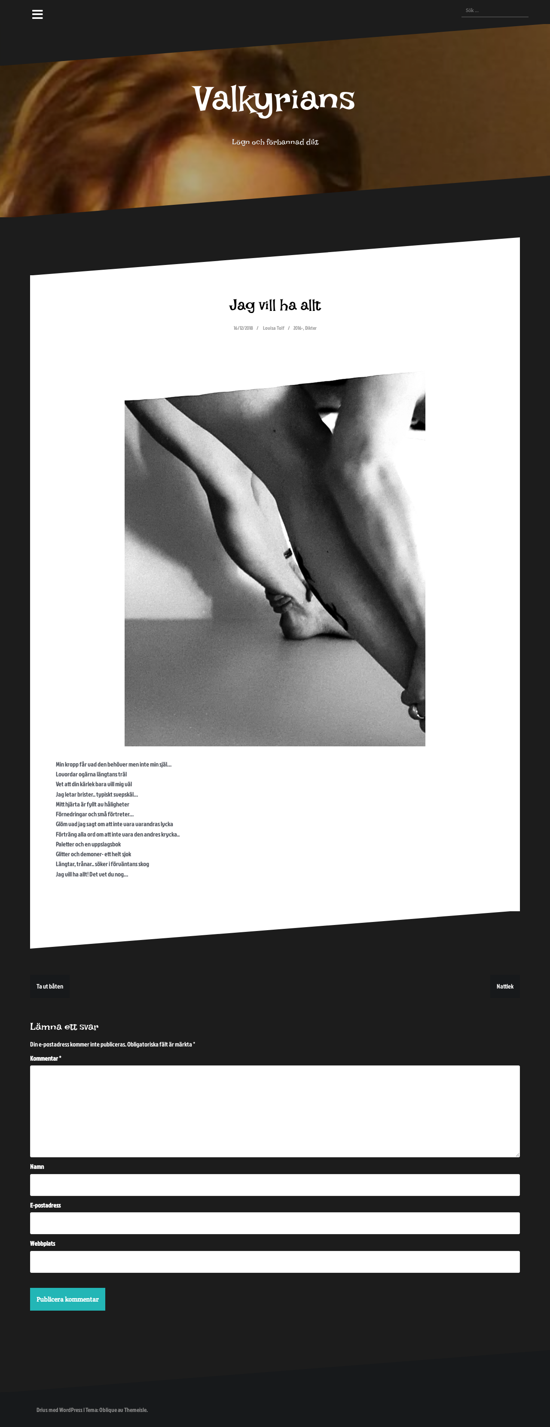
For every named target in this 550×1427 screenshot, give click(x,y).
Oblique (108, 1410)
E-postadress (45, 1205)
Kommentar (45, 1058)
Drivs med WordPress (59, 1410)
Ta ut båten (50, 986)
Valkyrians (275, 108)
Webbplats (42, 1243)
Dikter (311, 328)
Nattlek (505, 986)
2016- (298, 328)
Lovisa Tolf (273, 328)
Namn (37, 1166)
